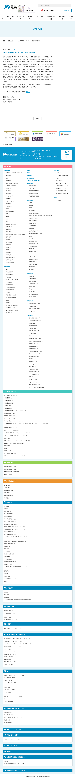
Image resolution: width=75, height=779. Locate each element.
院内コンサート (7, 581)
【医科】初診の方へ (8, 398)
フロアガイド (7, 592)
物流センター (32, 287)
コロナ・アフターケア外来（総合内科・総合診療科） (16, 436)
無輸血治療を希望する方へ (10, 544)
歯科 (7, 269)
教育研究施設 (30, 301)
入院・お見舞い (39, 18)
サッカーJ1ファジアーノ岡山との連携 (13, 697)
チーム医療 (56, 170)
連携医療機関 (7, 557)
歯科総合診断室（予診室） (12, 310)
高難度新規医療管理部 (34, 191)
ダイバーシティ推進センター (33, 181)
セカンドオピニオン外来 (9, 419)
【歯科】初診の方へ (8, 406)
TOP (2, 18)
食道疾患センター (33, 362)
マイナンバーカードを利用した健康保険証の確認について (17, 644)
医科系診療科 (7, 170)
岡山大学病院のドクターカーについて (13, 579)
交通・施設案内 (51, 18)
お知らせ (10, 41)
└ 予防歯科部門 (9, 285)
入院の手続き (7, 485)
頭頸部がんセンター (33, 323)
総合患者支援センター (34, 284)
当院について (10, 18)
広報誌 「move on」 (9, 680)
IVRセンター (31, 254)
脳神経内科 (8, 191)
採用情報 (71, 18)
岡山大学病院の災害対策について (14, 709)
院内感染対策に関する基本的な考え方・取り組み (17, 537)
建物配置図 (6, 597)
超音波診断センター (33, 246)
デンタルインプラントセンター (36, 351)
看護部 (28, 173)
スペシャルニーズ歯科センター (13, 305)
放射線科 (8, 250)
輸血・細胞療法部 (33, 221)
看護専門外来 (7, 448)
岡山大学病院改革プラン (9, 514)
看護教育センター (33, 359)
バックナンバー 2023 (11, 683)
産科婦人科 (8, 247)
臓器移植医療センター (34, 244)
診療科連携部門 (30, 316)
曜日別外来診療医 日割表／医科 (11, 472)
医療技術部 (29, 176)
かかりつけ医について (9, 649)
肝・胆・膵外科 (9, 196)
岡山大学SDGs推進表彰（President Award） (14, 764)
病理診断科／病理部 (10, 258)
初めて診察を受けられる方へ (10, 395)
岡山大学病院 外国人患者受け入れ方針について (15, 541)
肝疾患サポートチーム (61, 178)
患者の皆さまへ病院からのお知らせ (15, 635)
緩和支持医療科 (9, 260)
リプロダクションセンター (35, 354)
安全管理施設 (30, 183)
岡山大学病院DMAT (8, 723)
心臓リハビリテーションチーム (63, 186)
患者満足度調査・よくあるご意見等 (12, 647)
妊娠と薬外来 (7, 446)
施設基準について (8, 571)
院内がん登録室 (32, 297)
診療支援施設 (30, 274)
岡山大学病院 (16, 7)
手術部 (30, 208)
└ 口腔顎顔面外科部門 (11, 298)
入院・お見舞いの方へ (10, 481)
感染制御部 (31, 188)
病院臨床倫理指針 (8, 516)
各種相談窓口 (62, 18)
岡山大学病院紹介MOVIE (9, 678)
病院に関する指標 (8, 564)
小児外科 (8, 209)
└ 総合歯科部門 (9, 272)
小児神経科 (8, 237)
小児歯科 (8, 303)
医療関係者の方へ (9, 607)
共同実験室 (58, 200)
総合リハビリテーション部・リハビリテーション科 (40, 216)
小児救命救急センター (34, 369)
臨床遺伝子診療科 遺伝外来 (10, 428)
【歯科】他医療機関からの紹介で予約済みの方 (15, 411)
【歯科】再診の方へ (8, 408)
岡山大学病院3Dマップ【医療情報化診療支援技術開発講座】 (18, 600)
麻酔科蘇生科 (9, 232)
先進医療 (6, 574)
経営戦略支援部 (32, 279)
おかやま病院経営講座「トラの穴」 (15, 771)
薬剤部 (28, 170)
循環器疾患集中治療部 (34, 213)
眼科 (7, 222)
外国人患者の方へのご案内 (10, 454)
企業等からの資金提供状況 (10, 562)
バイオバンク (32, 311)
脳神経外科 (8, 229)
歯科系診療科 (7, 267)
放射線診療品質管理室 (34, 196)
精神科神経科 (9, 227)
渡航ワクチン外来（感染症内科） (11, 430)
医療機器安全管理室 (33, 194)
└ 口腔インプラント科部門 (12, 280)
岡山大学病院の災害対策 (9, 715)
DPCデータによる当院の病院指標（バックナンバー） (18, 567)
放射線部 (31, 205)
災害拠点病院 (7, 720)
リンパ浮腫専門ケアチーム (62, 191)
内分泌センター (32, 239)
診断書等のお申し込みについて (11, 413)
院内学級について (8, 498)
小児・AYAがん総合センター (35, 382)
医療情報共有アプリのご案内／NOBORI (13, 641)
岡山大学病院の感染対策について (11, 534)
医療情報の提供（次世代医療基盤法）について (15, 529)
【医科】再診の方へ (8, 401)
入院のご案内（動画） (9, 490)
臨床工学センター (33, 281)
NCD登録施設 (7, 552)
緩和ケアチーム (59, 181)
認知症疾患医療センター (34, 326)
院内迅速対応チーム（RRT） (62, 194)
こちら (28, 92)
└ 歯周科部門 (9, 277)
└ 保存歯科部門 (9, 275)
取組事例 (6, 761)
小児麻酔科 (8, 240)
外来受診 (30, 18)
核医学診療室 (32, 267)
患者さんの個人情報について (10, 522)
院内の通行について (8, 657)
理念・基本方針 (7, 511)
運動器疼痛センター (33, 262)
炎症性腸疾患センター (34, 259)
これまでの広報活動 (8, 702)
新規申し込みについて (11, 613)
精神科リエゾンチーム (61, 188)
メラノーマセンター (33, 344)
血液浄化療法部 (32, 223)
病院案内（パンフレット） (10, 546)
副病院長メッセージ (8, 509)
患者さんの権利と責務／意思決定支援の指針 (14, 527)
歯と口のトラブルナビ (9, 451)
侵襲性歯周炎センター (34, 349)
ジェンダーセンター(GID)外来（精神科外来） (14, 443)
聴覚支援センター (31, 178)
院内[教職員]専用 (7, 144)
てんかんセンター (33, 333)
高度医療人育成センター (34, 372)
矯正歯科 (8, 300)
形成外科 (8, 217)
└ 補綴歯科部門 (9, 282)
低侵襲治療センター (33, 249)
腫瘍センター (32, 236)
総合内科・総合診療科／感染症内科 (14, 173)
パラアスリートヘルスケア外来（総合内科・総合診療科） (17, 441)
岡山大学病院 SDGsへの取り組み (14, 757)
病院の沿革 (6, 549)
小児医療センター (33, 328)
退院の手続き (7, 493)
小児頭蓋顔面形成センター (35, 321)
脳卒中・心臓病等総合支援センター (37, 387)
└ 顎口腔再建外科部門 (11, 295)
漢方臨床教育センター (34, 357)
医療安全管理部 (32, 186)
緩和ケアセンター (33, 377)
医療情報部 (31, 276)
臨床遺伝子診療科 (10, 263)
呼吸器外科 (8, 199)
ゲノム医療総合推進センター (35, 309)
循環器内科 (8, 188)
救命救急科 (8, 252)
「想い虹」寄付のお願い (11, 735)
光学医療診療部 (32, 226)
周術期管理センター (33, 241)
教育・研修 (7, 624)
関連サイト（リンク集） (11, 746)
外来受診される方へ (10, 392)
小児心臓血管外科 (10, 211)
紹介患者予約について (9, 617)
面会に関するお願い (8, 664)
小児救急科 (8, 245)
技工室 (30, 289)
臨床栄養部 (31, 228)
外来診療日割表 (8, 463)
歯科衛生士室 (32, 292)
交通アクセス (7, 595)
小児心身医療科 (9, 242)
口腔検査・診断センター (34, 331)
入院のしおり (7, 488)
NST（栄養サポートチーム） (62, 176)
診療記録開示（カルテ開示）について (13, 524)
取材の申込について (8, 576)
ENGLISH (65, 10)
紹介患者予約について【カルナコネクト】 (14, 611)
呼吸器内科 (8, 181)
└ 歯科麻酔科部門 (10, 290)
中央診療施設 (30, 200)
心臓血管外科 (9, 206)
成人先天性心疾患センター (35, 339)
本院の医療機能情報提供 (9, 559)
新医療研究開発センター (34, 304)
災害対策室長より (8, 712)
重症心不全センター (33, 264)
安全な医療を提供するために (10, 532)
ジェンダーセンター (33, 257)
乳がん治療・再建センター (35, 318)
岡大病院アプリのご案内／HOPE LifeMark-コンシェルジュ (17, 639)
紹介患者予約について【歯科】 (11, 620)
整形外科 (8, 214)
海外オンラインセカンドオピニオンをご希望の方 (15, 456)
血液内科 (8, 178)
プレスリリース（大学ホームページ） (13, 690)
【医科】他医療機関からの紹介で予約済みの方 (15, 403)
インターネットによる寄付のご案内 (12, 739)
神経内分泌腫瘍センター (34, 385)
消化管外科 (8, 194)
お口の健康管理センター (34, 374)
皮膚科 (7, 219)
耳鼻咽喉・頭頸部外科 (11, 224)
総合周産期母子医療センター (35, 234)
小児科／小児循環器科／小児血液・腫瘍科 (15, 234)
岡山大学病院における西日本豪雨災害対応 (14, 718)
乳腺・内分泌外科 (10, 201)
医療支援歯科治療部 (10, 308)
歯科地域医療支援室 (33, 294)
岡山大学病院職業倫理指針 (10, 519)
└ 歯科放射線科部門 (10, 287)
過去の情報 (8, 692)
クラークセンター (33, 364)
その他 (55, 198)
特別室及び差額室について (10, 495)
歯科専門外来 (9, 313)
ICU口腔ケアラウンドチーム (62, 173)
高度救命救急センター (34, 231)
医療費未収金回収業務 (9, 554)
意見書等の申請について (9, 416)
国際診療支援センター (34, 346)
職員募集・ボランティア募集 (12, 730)
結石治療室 (31, 269)
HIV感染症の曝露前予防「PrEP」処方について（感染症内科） (18, 433)
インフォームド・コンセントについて (13, 652)
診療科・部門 (20, 18)
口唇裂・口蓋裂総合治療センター (36, 341)
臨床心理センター (33, 367)
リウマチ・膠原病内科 (11, 186)
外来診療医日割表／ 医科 (10, 467)
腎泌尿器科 (8, 204)
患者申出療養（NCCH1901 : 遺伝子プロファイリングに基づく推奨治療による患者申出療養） (27, 424)
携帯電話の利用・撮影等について (11, 654)
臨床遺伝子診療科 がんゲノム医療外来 (13, 421)
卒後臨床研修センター (34, 306)
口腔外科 (8, 293)
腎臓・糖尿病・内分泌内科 (12, 183)
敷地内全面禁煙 (47, 10)
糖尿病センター (32, 252)
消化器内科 (8, 176)
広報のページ (8, 671)
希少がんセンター (33, 380)
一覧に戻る (37, 118)
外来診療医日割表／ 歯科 (10, 469)
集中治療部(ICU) (32, 211)
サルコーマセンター (33, 336)
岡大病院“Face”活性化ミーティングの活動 (14, 675)
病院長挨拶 (6, 506)
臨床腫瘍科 (8, 255)
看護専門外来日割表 (8, 475)
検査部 (30, 203)
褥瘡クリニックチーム (61, 183)
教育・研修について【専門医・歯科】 (13, 628)
